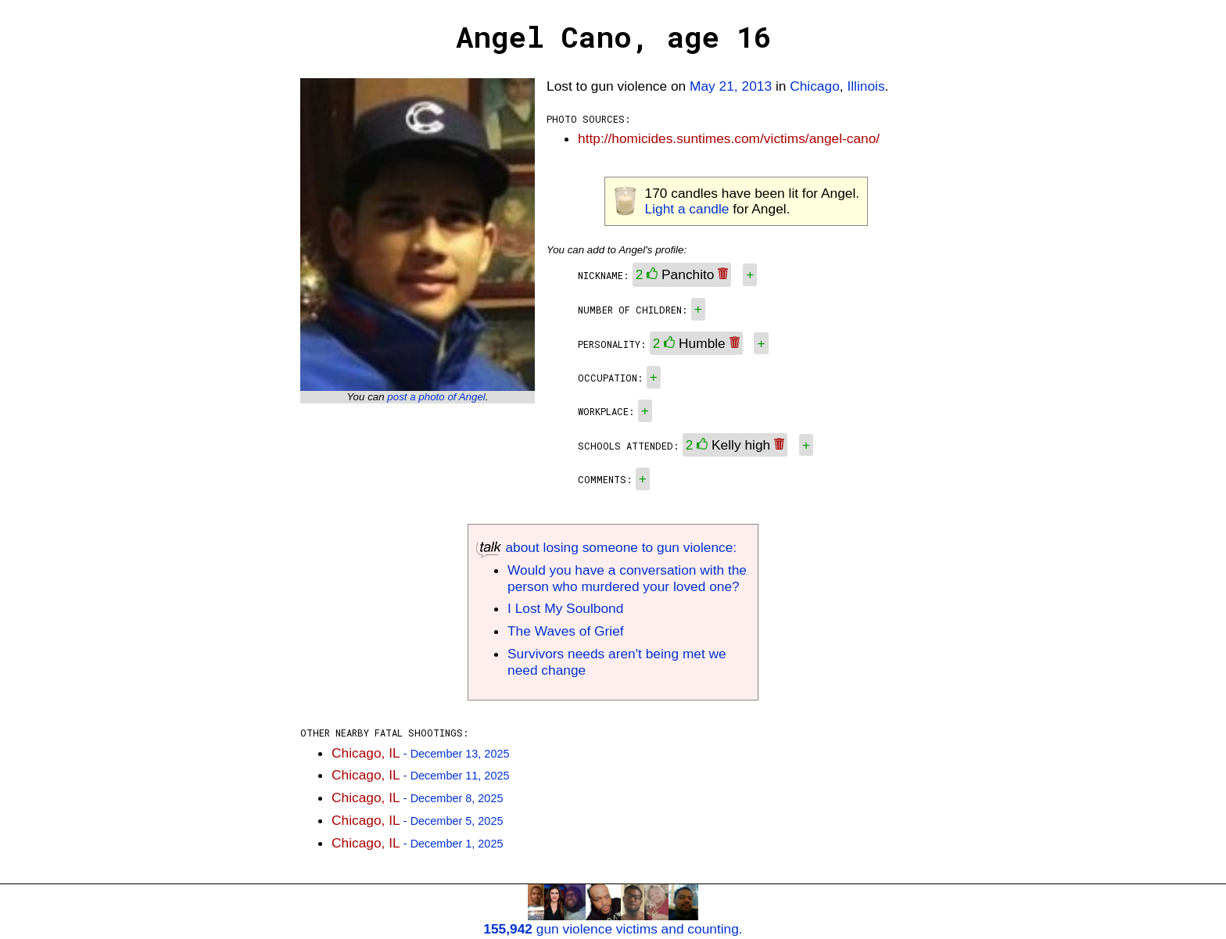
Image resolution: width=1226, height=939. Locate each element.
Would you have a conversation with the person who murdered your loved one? (627, 578)
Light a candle (687, 209)
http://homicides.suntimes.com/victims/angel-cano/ (729, 138)
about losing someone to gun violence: (606, 547)
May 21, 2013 (731, 86)
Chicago (815, 86)
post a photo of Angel (436, 397)
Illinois (865, 86)
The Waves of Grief (565, 631)
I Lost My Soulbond (565, 608)
